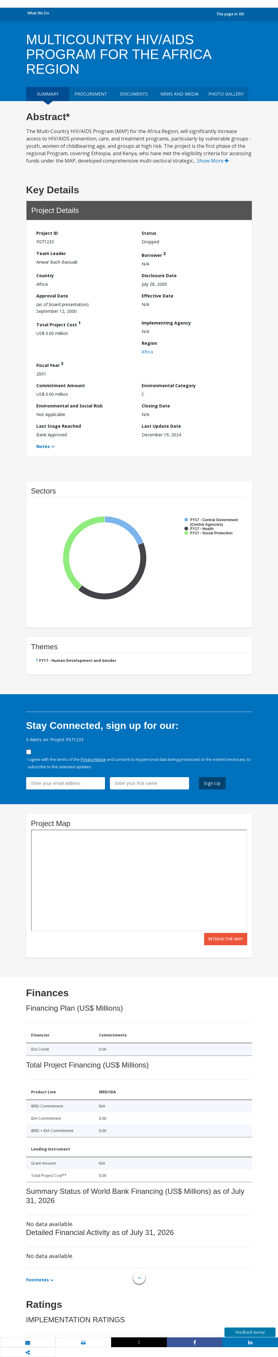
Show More (213, 160)
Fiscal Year (49, 364)
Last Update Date (161, 426)
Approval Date (52, 296)
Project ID (47, 233)
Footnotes (37, 1280)
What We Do (38, 13)
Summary (47, 94)
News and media (179, 94)
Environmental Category (169, 385)
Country (45, 275)
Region (149, 343)
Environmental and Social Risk (69, 406)
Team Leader (51, 253)
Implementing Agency (166, 323)
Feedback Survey (250, 1332)
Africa (147, 352)
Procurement (91, 94)
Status (149, 233)
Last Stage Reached (58, 426)
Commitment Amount (60, 385)
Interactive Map (225, 939)
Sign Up (212, 783)
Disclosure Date (159, 275)
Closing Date (156, 406)
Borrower (154, 254)
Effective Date (157, 296)
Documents (134, 94)
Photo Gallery (226, 94)
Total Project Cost (58, 324)
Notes (43, 446)
